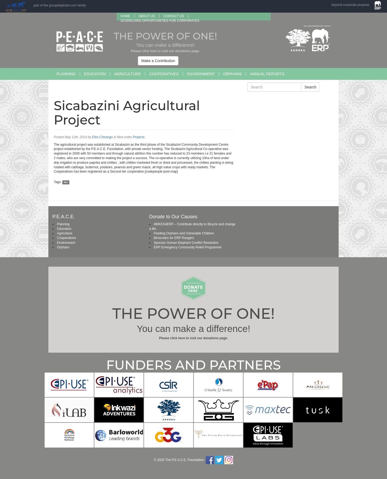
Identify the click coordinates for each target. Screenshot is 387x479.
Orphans (232, 74)
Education (95, 74)
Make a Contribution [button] (158, 61)
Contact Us (173, 16)
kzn (66, 182)
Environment (201, 74)
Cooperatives (163, 74)
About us (147, 16)
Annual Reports (267, 74)
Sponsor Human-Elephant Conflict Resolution (186, 243)
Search (310, 87)
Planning (66, 74)
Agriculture (127, 74)
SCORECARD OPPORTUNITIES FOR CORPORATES (160, 21)
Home (125, 16)
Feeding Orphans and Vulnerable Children (184, 233)
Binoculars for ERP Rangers (174, 238)
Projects (138, 137)
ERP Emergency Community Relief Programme (188, 247)
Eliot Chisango (102, 137)
